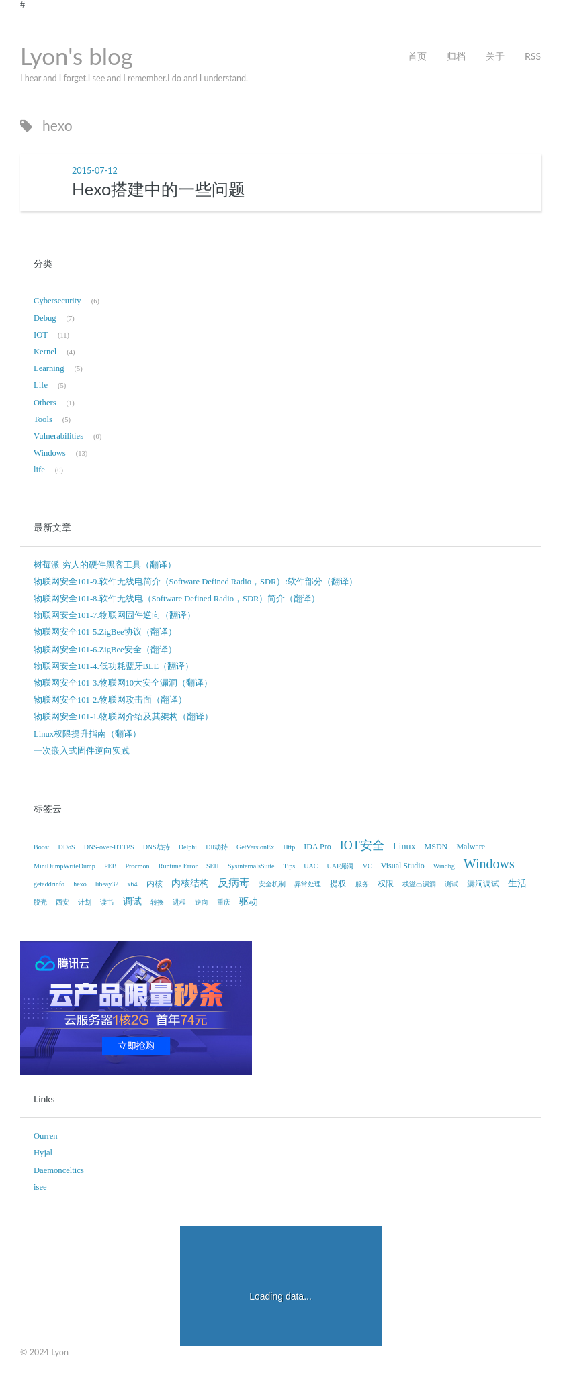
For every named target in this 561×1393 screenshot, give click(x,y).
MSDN (436, 847)
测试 (451, 884)
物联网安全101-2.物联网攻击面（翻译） (110, 700)
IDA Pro (317, 847)
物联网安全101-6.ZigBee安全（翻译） (105, 649)
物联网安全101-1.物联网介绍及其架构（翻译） (123, 716)
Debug (45, 318)
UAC (311, 866)
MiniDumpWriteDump (64, 866)
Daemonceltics (59, 1170)
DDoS (66, 847)
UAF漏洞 (340, 866)
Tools (43, 419)
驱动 (248, 901)
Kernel (45, 351)
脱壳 (40, 902)
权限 (386, 883)
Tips (289, 866)
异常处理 (307, 884)
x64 (132, 884)
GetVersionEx (255, 847)
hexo (79, 884)
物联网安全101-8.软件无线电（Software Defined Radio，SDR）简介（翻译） (177, 598)
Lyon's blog (76, 56)
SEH (212, 866)
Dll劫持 (217, 847)
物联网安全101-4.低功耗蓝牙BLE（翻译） (113, 666)
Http (289, 847)
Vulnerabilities (58, 436)
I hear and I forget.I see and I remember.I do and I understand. (134, 78)
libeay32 (106, 884)
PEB (110, 866)
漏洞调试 (483, 883)
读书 (107, 902)
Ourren (46, 1136)
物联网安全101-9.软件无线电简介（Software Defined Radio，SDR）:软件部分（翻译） (195, 581)
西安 (62, 902)
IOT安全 (362, 845)
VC (367, 866)
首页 (417, 56)
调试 (132, 901)
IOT (41, 335)
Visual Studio (403, 865)
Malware (470, 847)
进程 (179, 902)
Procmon (137, 866)
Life (41, 385)
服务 (362, 884)
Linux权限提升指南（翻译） (87, 734)
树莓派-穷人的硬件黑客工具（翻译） (105, 565)
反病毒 (234, 882)
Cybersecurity (57, 300)
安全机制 (272, 884)
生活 (517, 883)
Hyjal (43, 1152)
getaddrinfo (49, 884)
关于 (495, 56)
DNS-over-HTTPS (109, 847)
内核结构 (190, 883)
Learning (49, 368)
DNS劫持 (156, 847)
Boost (41, 847)
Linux (404, 846)
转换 (157, 902)
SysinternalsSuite (251, 866)
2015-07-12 (95, 171)
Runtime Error (178, 866)
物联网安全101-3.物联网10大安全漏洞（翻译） (123, 683)
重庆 (223, 902)
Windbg (444, 866)
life (39, 469)
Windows (50, 453)
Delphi (188, 847)
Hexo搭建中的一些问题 (158, 188)
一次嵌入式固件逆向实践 (82, 751)
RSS (533, 56)
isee (40, 1187)
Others (45, 402)
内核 (154, 883)
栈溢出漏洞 (419, 884)
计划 (84, 902)
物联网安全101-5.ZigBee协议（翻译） (105, 632)
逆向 (201, 902)
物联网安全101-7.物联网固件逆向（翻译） (115, 615)
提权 (338, 883)
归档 (456, 56)
